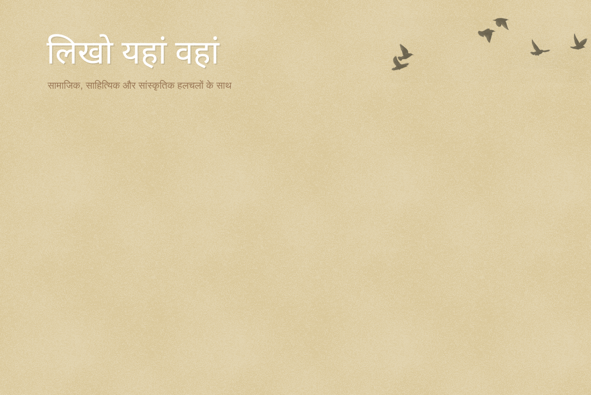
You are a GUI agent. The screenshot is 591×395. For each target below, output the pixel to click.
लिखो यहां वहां (133, 53)
